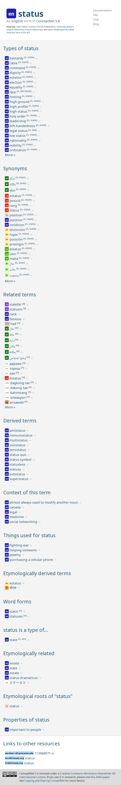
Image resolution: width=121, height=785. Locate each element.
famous (16, 319)
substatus (18, 474)
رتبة (12, 341)
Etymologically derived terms (37, 573)
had (13, 323)
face (13, 92)
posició (15, 200)
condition (17, 225)
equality (16, 87)
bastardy (17, 58)
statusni (16, 309)
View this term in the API (18, 32)
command (18, 68)
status (31, 13)
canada (15, 507)
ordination (18, 150)
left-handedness (23, 126)
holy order (18, 116)
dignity (16, 72)
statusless (18, 464)
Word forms (17, 601)
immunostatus (21, 435)
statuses (16, 616)
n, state (29, 57)
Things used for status (29, 535)
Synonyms (15, 168)
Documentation (102, 10)
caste (14, 63)
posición (16, 239)
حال (12, 264)
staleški (16, 304)
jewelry (16, 555)
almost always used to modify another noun (44, 502)
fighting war (20, 545)
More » (10, 155)
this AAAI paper (100, 777)
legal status (19, 131)
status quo (18, 454)
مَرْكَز (12, 179)
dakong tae (19, 388)
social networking (24, 521)
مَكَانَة (12, 184)
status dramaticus (24, 678)
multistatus (19, 440)
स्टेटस (13, 588)
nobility (16, 145)
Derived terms (19, 420)
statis (14, 611)
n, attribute (24, 91)
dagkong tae (20, 383)
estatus (16, 196)
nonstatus (18, 445)
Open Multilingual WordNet (61, 29)
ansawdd (17, 402)
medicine (17, 517)
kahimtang (19, 392)
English (17, 21)
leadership (18, 121)
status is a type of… (25, 630)
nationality (18, 140)
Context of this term (27, 492)
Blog (96, 24)
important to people (26, 729)
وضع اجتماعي (17, 358)
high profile (19, 106)
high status (19, 111)
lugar (14, 234)
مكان (12, 346)
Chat (96, 19)
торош (15, 368)
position (16, 215)
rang (14, 205)
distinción (18, 230)
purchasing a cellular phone (32, 559)
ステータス (18, 682)
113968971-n (44, 753)
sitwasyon (18, 397)
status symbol (21, 459)
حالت (12, 270)
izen (13, 254)
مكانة (12, 352)
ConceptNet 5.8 (48, 21)
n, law (32, 129)
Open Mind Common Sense (29, 26)
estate (15, 663)
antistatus (18, 430)
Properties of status (26, 719)
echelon (16, 77)
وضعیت (14, 275)
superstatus (19, 479)
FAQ (95, 15)
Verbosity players (65, 26)
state (14, 640)
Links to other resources (31, 743)
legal (14, 512)
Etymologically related (29, 653)
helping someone (24, 550)
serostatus (18, 450)
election (16, 82)
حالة (12, 335)
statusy (16, 469)
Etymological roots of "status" (37, 696)
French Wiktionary (34, 29)
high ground (20, 101)
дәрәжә (16, 363)
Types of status (20, 48)
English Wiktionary (15, 29)
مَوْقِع (12, 190)
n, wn (22, 638)
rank (13, 314)
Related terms (19, 294)
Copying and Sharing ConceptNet (44, 780)
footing (16, 97)
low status (18, 135)
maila (14, 258)
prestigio (17, 244)
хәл (13, 373)
